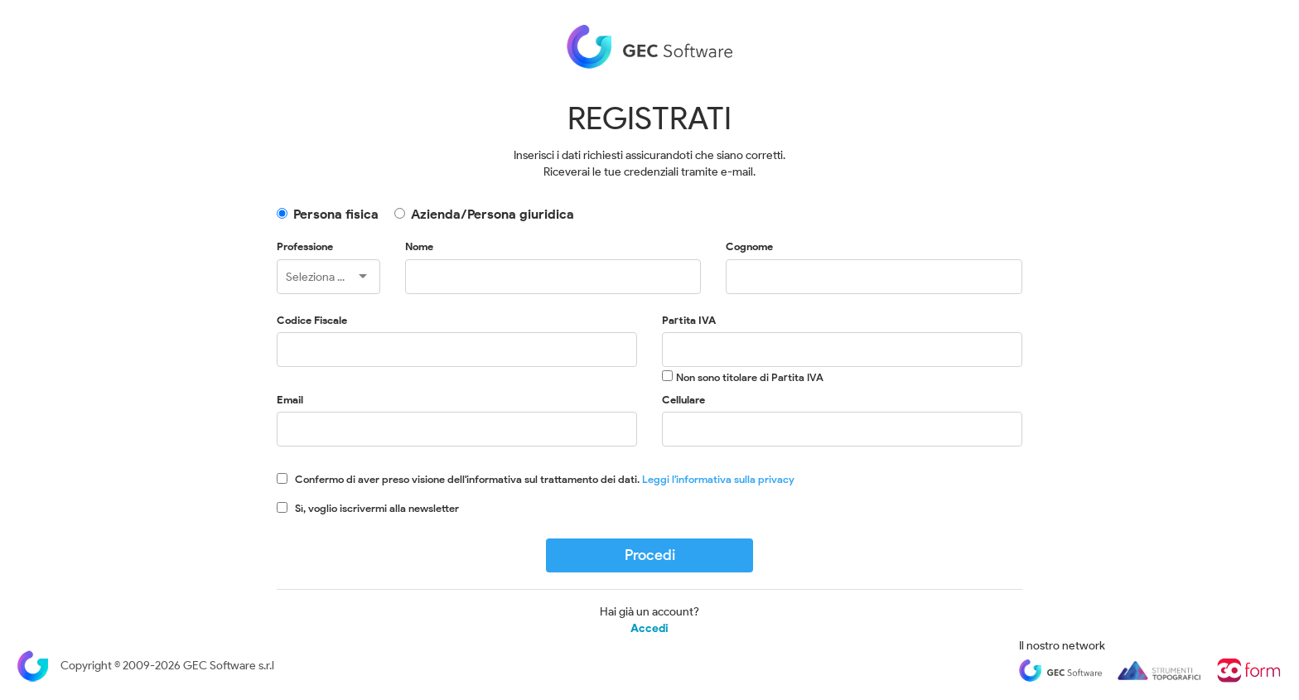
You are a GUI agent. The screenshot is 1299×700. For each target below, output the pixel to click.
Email (290, 399)
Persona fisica (336, 214)
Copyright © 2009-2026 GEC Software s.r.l (145, 666)
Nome (419, 246)
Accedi (649, 628)
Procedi (650, 555)
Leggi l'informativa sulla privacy (718, 479)
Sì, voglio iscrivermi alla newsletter (377, 508)
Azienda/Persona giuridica (492, 214)
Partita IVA (689, 320)
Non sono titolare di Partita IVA (749, 377)
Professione (305, 246)
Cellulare (683, 399)
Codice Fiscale (312, 320)
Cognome (749, 246)
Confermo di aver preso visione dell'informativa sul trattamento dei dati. (544, 479)
